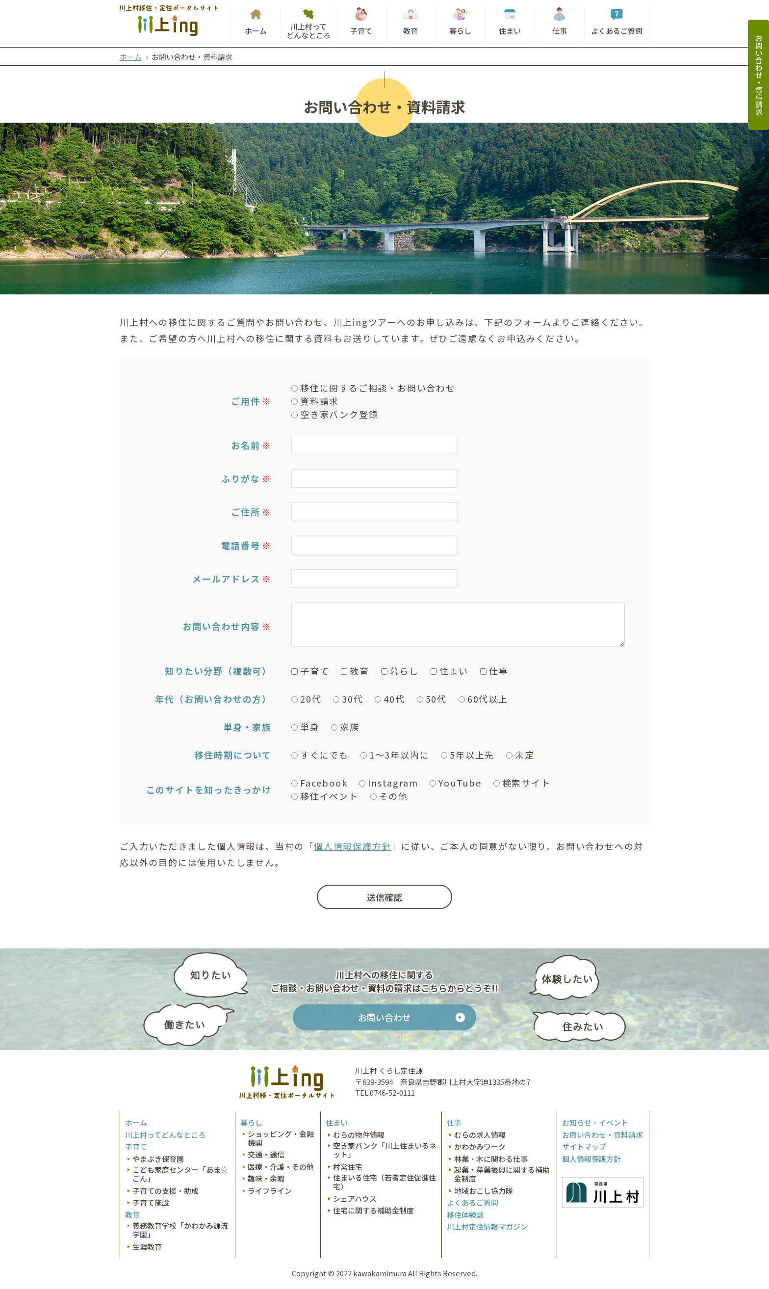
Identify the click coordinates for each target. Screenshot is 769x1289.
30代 (348, 698)
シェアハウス (355, 1198)
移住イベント (325, 795)
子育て (361, 31)
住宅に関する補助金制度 (373, 1210)
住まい (510, 31)
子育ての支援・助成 (165, 1190)
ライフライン (270, 1190)
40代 (390, 698)
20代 (306, 698)
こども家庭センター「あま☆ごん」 (180, 1174)
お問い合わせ (384, 1017)
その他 (389, 795)
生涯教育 (147, 1246)
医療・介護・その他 (281, 1166)
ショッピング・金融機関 (281, 1138)
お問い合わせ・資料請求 (759, 74)
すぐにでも (320, 754)
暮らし (460, 31)
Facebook (319, 782)
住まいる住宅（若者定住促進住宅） (384, 1182)
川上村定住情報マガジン (487, 1226)
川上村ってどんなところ (308, 30)
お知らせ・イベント (595, 1122)
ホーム (256, 31)
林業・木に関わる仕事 (491, 1159)
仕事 (559, 31)
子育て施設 (150, 1202)
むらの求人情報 (480, 1135)
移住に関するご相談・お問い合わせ (373, 387)
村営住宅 (347, 1166)
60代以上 (483, 698)
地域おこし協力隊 (483, 1190)
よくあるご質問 (616, 31)
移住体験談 (465, 1214)
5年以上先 (467, 754)
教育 (410, 31)
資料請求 (315, 401)
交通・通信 (266, 1154)
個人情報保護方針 (352, 846)
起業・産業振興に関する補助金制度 (502, 1174)
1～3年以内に (395, 754)
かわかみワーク (480, 1146)
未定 (520, 754)
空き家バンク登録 (334, 414)
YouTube (456, 782)
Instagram (388, 782)
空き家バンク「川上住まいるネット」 (384, 1150)
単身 (305, 726)
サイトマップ (584, 1146)
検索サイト (522, 782)
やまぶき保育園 (158, 1159)
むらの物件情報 (358, 1135)
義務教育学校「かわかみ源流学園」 (180, 1230)
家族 (345, 726)
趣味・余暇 (266, 1178)
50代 (432, 698)
